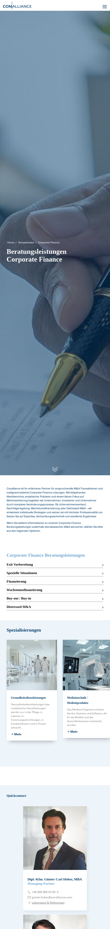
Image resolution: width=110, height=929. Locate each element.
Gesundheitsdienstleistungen (28, 697)
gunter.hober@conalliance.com (52, 897)
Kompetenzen (26, 242)
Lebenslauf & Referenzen (48, 902)
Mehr (17, 734)
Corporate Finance (49, 242)
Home (10, 242)
